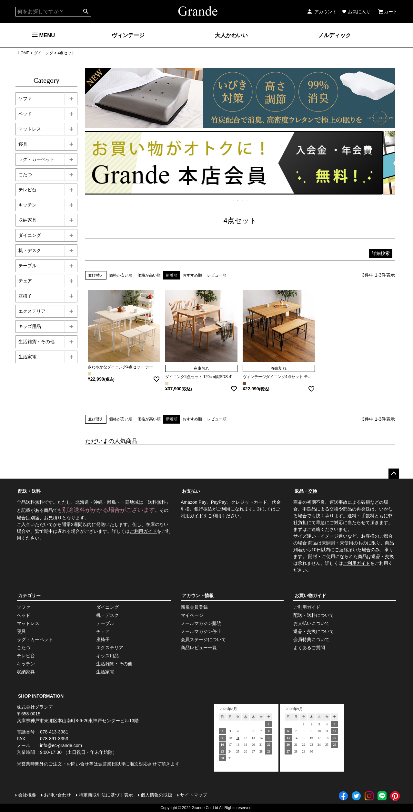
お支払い (191, 491)
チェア (25, 280)
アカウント (322, 11)
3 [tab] (242, 200)
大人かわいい (231, 35)
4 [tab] (247, 200)
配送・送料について (313, 615)
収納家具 (27, 220)
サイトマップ (193, 794)
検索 (86, 11)
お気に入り (356, 11)
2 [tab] (238, 200)
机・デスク (29, 250)
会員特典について (311, 639)
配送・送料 (29, 491)
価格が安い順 (120, 275)
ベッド (25, 113)
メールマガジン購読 (201, 623)
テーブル (27, 265)
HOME (23, 53)
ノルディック (334, 35)
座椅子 (25, 296)
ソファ (25, 98)
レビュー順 (217, 275)
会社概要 (27, 794)
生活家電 (27, 356)
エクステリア (31, 311)
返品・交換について (313, 631)
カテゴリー (29, 595)
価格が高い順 (149, 275)
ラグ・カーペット (36, 159)
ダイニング (43, 53)
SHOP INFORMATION (41, 696)
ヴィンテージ (128, 35)
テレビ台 (27, 189)
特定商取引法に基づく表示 (106, 794)
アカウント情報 (198, 595)
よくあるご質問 (309, 647)
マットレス (29, 129)
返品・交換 (306, 491)
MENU (43, 35)
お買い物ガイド (310, 595)
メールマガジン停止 (201, 631)
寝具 (22, 144)
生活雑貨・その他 (36, 341)
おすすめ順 (192, 275)
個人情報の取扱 (156, 794)
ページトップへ (393, 474)
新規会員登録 (194, 607)
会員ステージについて (203, 639)
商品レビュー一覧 (199, 647)
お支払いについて (311, 623)
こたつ (25, 174)
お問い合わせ (57, 794)
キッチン (27, 204)
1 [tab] (233, 200)
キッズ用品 (29, 326)
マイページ (192, 615)
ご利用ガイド (143, 531)
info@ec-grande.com (61, 745)
